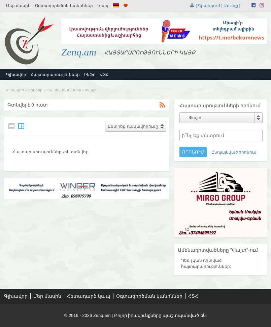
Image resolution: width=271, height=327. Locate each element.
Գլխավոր (16, 74)
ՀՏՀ (104, 74)
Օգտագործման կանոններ (64, 5)
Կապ (102, 5)
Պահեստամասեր (64, 90)
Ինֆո (90, 74)
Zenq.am (78, 51)
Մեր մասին (18, 5)
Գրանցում (209, 5)
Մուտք (231, 5)
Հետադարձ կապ (88, 296)
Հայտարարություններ (55, 74)
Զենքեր (35, 90)
